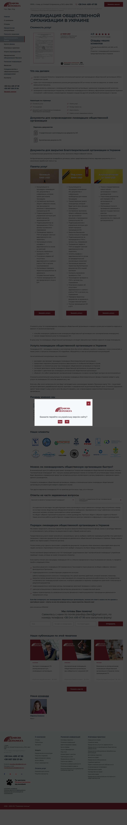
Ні (67, 422)
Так (60, 422)
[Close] (88, 403)
